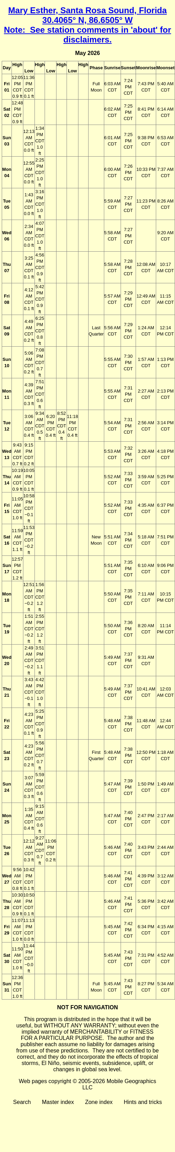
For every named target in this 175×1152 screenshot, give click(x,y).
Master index (58, 1102)
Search (22, 1102)
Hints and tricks (143, 1102)
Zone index (99, 1102)
